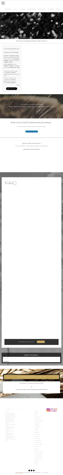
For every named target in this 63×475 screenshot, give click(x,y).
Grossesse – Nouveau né (39, 420)
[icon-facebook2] (29, 470)
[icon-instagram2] (34, 470)
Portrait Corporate (38, 426)
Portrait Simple (37, 438)
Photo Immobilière (38, 457)
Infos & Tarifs (41, 9)
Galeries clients (12, 88)
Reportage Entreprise (39, 455)
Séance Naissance (38, 442)
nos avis (6, 358)
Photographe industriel (9, 430)
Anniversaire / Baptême (39, 444)
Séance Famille (37, 434)
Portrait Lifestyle (38, 418)
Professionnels (31, 9)
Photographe (7, 436)
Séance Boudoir (38, 446)
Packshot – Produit (38, 459)
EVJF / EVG (37, 450)
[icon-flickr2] (32, 470)
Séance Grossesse (38, 440)
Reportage (37, 428)
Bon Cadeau (51, 9)
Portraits (22, 9)
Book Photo (37, 424)
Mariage (15, 9)
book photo (12, 413)
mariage (13, 424)
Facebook (21, 408)
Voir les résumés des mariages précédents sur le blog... (31, 377)
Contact (58, 9)
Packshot (36, 430)
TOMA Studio (8, 9)
